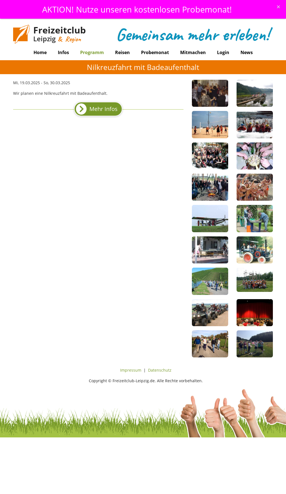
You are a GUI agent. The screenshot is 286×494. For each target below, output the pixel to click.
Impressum (130, 370)
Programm (92, 52)
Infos (63, 52)
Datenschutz (159, 370)
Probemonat (155, 52)
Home (40, 52)
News (246, 52)
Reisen (122, 52)
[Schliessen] (278, 6)
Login (223, 52)
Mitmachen (193, 52)
